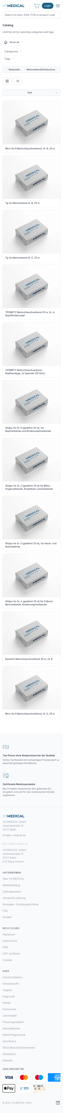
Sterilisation (9, 1054)
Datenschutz (10, 940)
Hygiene (7, 990)
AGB (5, 947)
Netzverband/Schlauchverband (42, 69)
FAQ (5, 910)
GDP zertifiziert (11, 953)
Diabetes (8, 1060)
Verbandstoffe (15, 69)
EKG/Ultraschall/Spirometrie (19, 1047)
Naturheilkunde (11, 1028)
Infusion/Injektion (13, 977)
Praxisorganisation (13, 1022)
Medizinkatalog (11, 885)
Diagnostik (9, 996)
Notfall (6, 1002)
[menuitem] (31, 977)
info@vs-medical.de (14, 835)
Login (48, 5)
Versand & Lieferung (14, 898)
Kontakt (7, 917)
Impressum (9, 934)
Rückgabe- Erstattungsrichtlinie (20, 904)
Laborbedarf (10, 1015)
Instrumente (9, 1009)
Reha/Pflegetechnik (14, 1034)
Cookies (7, 960)
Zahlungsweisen (12, 891)
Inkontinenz (9, 1041)
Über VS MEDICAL (13, 878)
